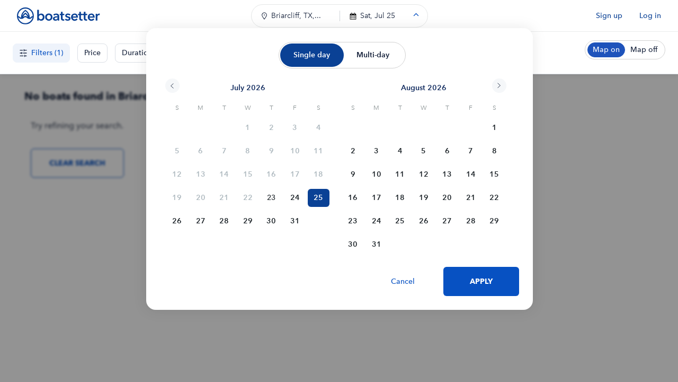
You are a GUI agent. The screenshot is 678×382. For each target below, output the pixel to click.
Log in (650, 15)
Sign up (609, 15)
